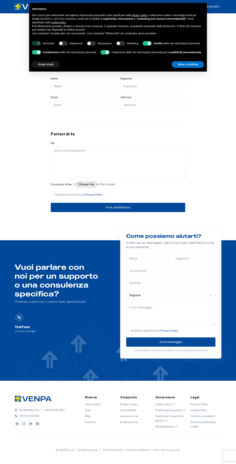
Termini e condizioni (203, 416)
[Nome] (83, 86)
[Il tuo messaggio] (170, 314)
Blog (87, 416)
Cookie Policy (199, 410)
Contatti (213, 6)
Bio (53, 143)
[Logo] (33, 398)
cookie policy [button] (58, 22)
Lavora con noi (129, 416)
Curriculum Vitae (63, 184)
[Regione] (170, 295)
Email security (129, 422)
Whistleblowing (166, 426)
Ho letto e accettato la (79, 194)
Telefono (126, 97)
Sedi (87, 410)
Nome (54, 78)
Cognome (126, 78)
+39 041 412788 (27, 416)
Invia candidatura (118, 207)
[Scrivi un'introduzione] (118, 162)
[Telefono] (152, 105)
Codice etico (165, 404)
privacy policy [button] (139, 15)
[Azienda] (170, 283)
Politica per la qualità (170, 410)
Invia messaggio (171, 342)
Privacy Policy (94, 194)
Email (54, 97)
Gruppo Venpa (129, 404)
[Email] (83, 105)
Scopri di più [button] (46, 64)
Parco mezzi (93, 404)
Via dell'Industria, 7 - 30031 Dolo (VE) (39, 410)
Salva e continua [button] (188, 64)
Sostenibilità (128, 410)
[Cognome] (152, 86)
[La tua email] (170, 270)
